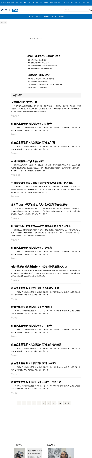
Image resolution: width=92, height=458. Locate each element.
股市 (33, 2)
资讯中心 (3, 2)
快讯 (29, 2)
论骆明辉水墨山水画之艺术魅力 (37, 60)
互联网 (46, 2)
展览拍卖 (39, 16)
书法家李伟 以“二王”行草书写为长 (38, 87)
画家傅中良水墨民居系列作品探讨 (38, 63)
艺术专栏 (61, 16)
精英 (37, 2)
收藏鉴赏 (47, 16)
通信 (55, 2)
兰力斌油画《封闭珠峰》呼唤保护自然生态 (41, 79)
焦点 (12, 2)
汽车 (59, 2)
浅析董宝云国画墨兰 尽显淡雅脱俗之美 (40, 68)
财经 (25, 2)
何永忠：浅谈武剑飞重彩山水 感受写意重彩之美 (42, 65)
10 (60, 403)
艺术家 (54, 16)
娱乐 (80, 2)
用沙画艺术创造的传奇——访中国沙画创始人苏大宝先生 (41, 226)
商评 (21, 2)
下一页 (67, 403)
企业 (72, 2)
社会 (88, 2)
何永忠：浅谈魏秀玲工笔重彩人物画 (44, 56)
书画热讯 (30, 16)
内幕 (16, 2)
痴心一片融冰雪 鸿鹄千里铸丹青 (37, 81)
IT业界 (51, 2)
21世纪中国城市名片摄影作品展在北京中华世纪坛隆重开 (45, 84)
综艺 (84, 2)
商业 (8, 2)
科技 (41, 2)
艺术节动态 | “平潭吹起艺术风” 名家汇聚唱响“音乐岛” (39, 204)
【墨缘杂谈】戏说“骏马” (38, 75)
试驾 (68, 2)
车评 (63, 2)
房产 (76, 2)
